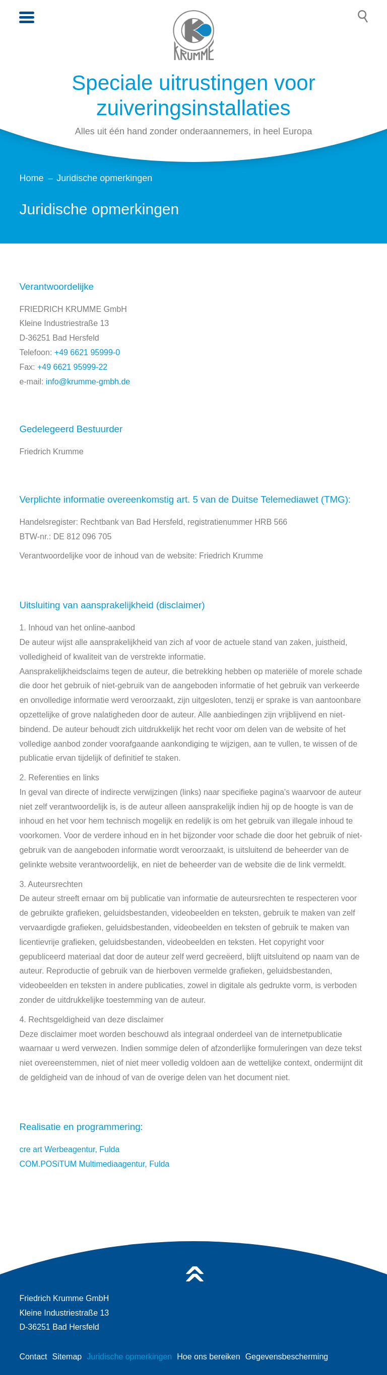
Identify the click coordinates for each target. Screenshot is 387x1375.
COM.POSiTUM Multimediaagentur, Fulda (94, 1164)
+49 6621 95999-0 (87, 352)
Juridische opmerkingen (129, 1356)
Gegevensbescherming (287, 1356)
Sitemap (67, 1356)
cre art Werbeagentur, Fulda (69, 1149)
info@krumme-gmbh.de (88, 381)
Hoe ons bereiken (208, 1356)
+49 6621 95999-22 (72, 367)
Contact (33, 1356)
